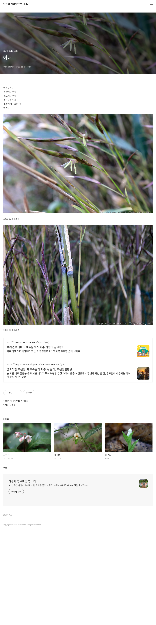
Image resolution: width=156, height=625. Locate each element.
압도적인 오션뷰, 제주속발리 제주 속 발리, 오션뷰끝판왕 (39, 369)
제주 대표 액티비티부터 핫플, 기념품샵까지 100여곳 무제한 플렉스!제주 (43, 351)
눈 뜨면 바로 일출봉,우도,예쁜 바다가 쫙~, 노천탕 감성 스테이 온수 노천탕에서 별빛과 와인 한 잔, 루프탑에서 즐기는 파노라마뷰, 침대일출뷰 (68, 374)
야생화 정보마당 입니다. (15, 3)
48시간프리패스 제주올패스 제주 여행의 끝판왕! (35, 347)
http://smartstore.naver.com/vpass (25, 342)
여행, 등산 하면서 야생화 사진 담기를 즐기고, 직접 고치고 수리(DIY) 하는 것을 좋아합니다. (49, 485)
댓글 (5, 467)
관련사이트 (7, 514)
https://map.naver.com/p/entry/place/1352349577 (33, 364)
